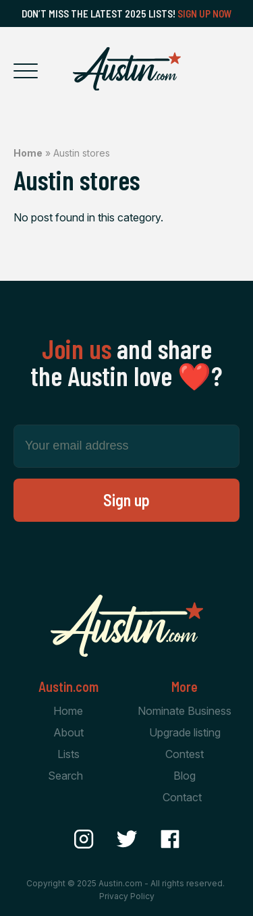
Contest (184, 754)
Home (28, 153)
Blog (184, 775)
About (68, 732)
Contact (182, 797)
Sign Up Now (204, 13)
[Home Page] (127, 69)
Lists (68, 754)
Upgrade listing (185, 732)
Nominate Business (184, 711)
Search (65, 775)
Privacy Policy (126, 896)
